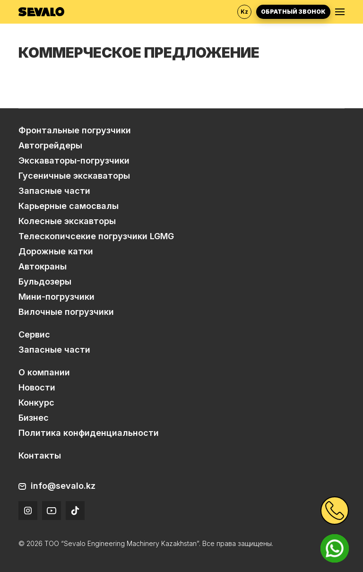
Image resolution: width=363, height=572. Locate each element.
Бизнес (33, 418)
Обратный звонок (293, 11)
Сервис (34, 334)
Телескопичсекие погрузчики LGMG (96, 236)
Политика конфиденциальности (88, 433)
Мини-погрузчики (56, 297)
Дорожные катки (55, 251)
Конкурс (36, 402)
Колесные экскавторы (67, 221)
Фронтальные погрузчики (74, 130)
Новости (36, 387)
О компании (44, 372)
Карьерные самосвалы (68, 206)
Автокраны (42, 266)
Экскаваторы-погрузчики (74, 160)
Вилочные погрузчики (66, 312)
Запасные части (54, 191)
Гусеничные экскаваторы (74, 176)
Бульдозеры (44, 281)
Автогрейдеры (50, 145)
